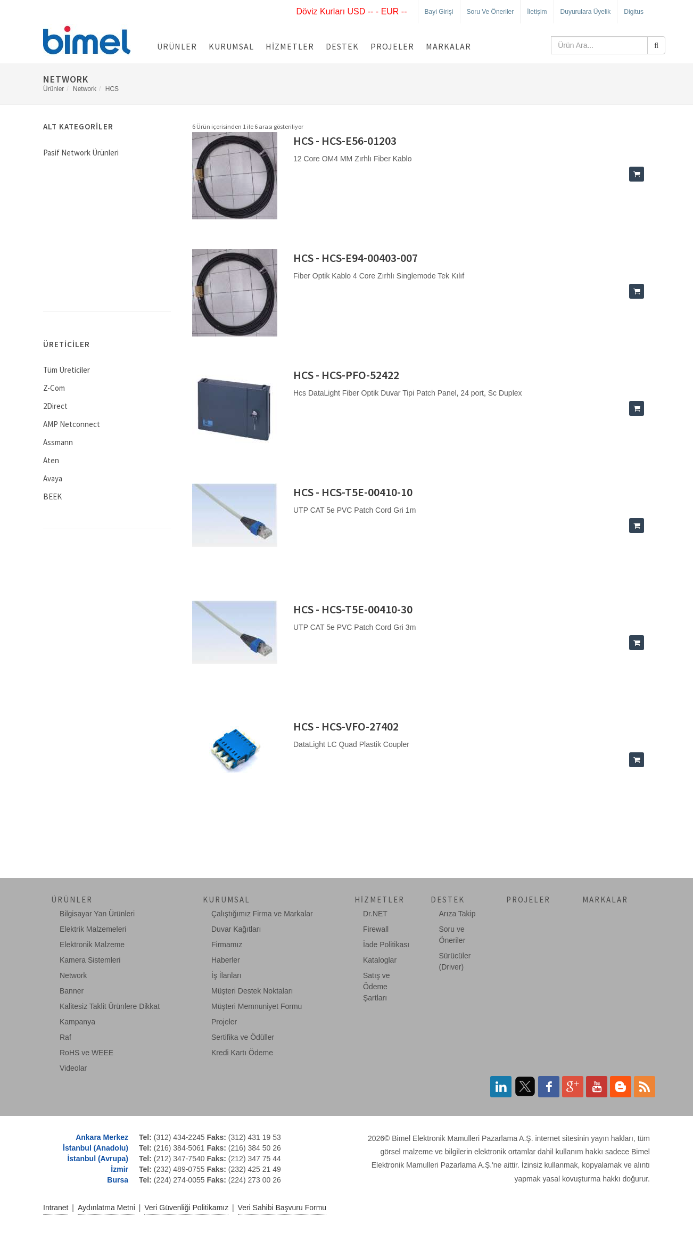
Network (84, 89)
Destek (342, 46)
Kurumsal (231, 46)
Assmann (58, 442)
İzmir (119, 1169)
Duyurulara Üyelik (585, 11)
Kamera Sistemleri (90, 960)
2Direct (55, 406)
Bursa (117, 1180)
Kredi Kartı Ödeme (242, 1052)
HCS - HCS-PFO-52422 (346, 374)
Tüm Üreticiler (66, 370)
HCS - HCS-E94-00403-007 (355, 257)
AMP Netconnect (71, 424)
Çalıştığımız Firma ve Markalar (262, 913)
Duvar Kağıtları (236, 929)
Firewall (376, 929)
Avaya (52, 478)
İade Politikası (386, 944)
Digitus (634, 11)
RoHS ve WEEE (86, 1052)
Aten (51, 460)
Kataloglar (380, 960)
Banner (72, 991)
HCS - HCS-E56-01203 (345, 140)
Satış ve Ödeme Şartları (376, 986)
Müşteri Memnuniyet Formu (256, 1006)
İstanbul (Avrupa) (97, 1158)
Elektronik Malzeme (92, 944)
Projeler (392, 46)
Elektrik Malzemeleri (93, 929)
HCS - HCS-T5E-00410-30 (352, 609)
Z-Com (54, 388)
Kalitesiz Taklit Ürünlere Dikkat (110, 1006)
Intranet (55, 1207)
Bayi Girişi (439, 11)
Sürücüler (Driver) (455, 961)
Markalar (448, 46)
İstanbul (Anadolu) (95, 1148)
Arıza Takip (457, 913)
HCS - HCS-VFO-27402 (346, 726)
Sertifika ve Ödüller (242, 1037)
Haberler (225, 960)
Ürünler (177, 46)
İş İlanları (226, 975)
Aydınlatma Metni (106, 1207)
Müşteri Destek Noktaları (252, 991)
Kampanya (77, 1021)
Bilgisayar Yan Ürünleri (97, 913)
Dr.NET (375, 913)
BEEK (52, 496)
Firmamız (226, 944)
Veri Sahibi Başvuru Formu (282, 1207)
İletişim (537, 11)
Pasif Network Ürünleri (81, 152)
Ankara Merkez (102, 1137)
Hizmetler (290, 46)
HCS (112, 89)
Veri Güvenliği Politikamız (186, 1207)
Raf (65, 1037)
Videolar (73, 1068)
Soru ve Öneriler (490, 11)
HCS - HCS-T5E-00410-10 (352, 492)
